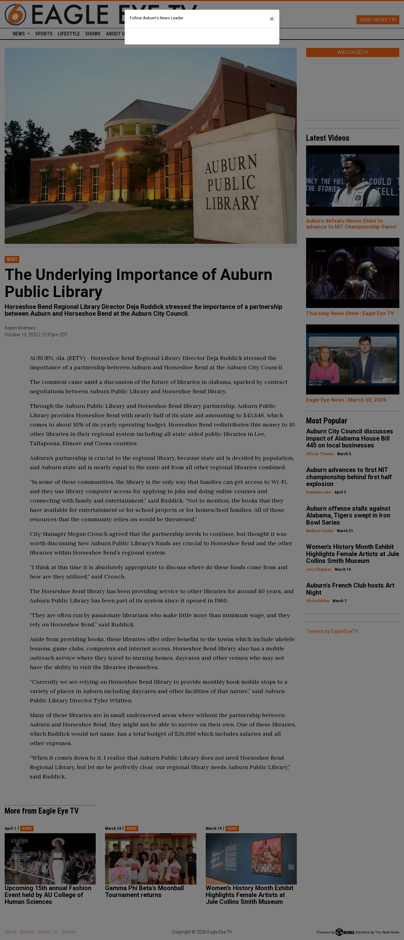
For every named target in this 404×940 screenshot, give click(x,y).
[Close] (271, 19)
